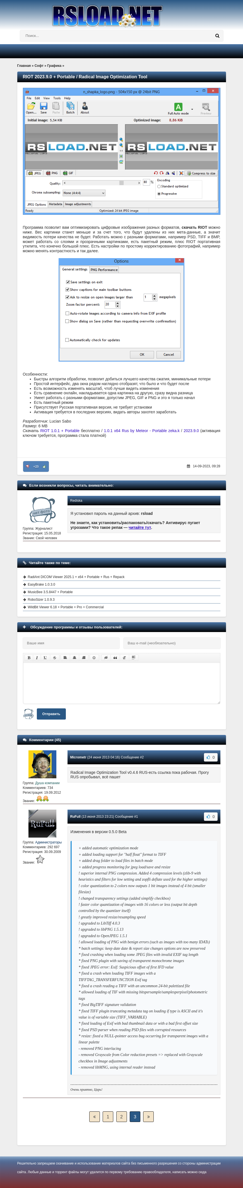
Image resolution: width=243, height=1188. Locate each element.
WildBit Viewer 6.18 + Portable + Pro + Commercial (66, 607)
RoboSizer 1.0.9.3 (41, 600)
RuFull (75, 817)
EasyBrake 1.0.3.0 (41, 584)
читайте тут (140, 527)
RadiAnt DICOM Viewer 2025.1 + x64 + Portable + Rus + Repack (76, 577)
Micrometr (78, 757)
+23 (36, 466)
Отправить (51, 714)
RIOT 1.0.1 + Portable (60, 430)
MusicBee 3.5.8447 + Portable (50, 592)
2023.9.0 (191, 430)
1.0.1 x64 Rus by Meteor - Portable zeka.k (142, 430)
